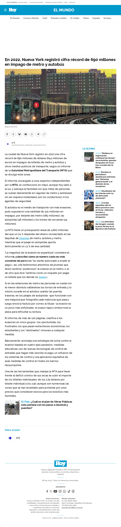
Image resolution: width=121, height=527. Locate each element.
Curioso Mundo (31, 18)
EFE (13, 143)
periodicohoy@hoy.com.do (72, 508)
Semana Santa (22, 2)
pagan (42, 277)
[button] (5, 10)
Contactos (46, 518)
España (96, 18)
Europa (107, 18)
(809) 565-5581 (71, 505)
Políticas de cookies (71, 518)
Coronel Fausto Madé (36, 2)
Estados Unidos (59, 18)
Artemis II (72, 2)
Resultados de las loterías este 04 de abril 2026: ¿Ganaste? (105, 194)
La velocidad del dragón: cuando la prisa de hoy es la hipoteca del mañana (105, 225)
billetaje (24, 238)
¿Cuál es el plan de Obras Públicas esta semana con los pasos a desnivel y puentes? (46, 404)
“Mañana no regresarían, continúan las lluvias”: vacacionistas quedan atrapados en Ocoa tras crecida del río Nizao (105, 160)
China (86, 18)
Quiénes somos (57, 518)
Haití (65, 2)
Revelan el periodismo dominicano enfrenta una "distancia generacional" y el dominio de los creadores (105, 179)
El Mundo (64, 10)
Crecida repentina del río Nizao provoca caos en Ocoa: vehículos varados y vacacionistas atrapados (104, 210)
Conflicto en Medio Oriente (53, 2)
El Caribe (74, 18)
